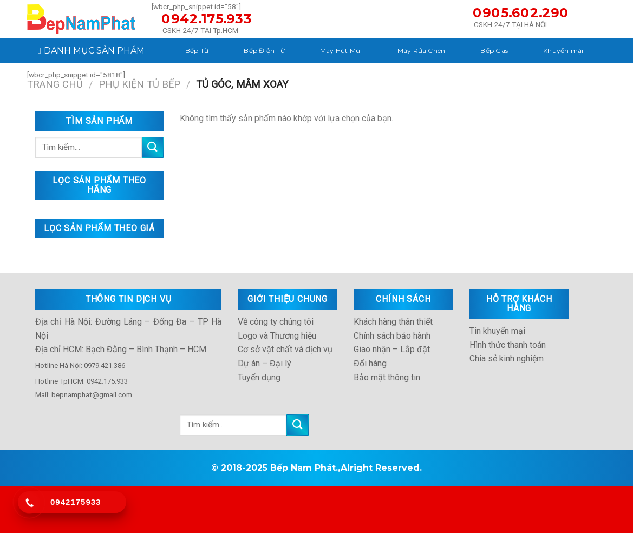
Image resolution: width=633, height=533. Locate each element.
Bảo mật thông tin (387, 377)
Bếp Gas (494, 51)
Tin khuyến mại (497, 331)
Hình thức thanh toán (507, 345)
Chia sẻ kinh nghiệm (506, 358)
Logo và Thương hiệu (277, 336)
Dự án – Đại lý (264, 363)
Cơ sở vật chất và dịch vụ (285, 349)
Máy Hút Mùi (341, 51)
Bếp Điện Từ (264, 51)
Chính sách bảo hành (392, 336)
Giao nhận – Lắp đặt (392, 349)
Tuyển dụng (259, 377)
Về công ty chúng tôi (276, 322)
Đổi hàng (370, 363)
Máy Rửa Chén (421, 51)
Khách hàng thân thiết (393, 322)
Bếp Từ (196, 51)
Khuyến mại (563, 51)
